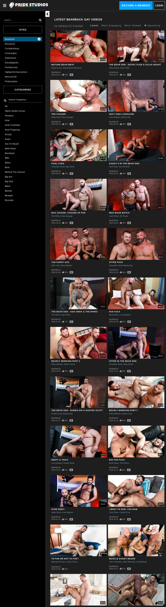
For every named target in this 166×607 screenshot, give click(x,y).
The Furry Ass (60, 262)
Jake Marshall (129, 562)
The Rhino (56, 216)
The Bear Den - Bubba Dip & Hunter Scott (77, 410)
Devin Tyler (125, 68)
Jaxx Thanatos (115, 562)
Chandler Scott (58, 166)
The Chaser (58, 114)
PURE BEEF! (58, 509)
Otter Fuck (116, 262)
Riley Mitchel (66, 265)
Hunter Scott (56, 414)
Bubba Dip (125, 117)
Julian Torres (69, 364)
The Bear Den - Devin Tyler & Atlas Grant (135, 65)
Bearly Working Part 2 (65, 361)
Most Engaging (111, 25)
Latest (94, 25)
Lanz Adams (114, 117)
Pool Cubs (57, 163)
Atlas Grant (114, 68)
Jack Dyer (113, 166)
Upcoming (152, 25)
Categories (23, 89)
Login (159, 5)
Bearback (56, 72)
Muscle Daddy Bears (122, 559)
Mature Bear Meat (62, 65)
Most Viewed (132, 25)
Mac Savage (67, 117)
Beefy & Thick (59, 460)
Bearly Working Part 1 (123, 410)
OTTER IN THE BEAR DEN (123, 361)
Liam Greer (114, 216)
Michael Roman (58, 562)
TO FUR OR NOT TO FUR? (65, 559)
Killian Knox (56, 68)
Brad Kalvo (114, 315)
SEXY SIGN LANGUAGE (121, 114)
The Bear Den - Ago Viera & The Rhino (74, 312)
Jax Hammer (124, 166)
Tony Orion (114, 512)
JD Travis (124, 216)
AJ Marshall (141, 562)
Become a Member (136, 5)
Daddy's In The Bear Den (124, 163)
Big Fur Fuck (117, 460)
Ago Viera (69, 166)
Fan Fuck (114, 312)
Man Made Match (119, 213)
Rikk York (55, 265)
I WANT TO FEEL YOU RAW (123, 509)
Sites (22, 29)
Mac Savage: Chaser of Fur (68, 213)
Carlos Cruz (126, 414)
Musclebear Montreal (72, 68)
